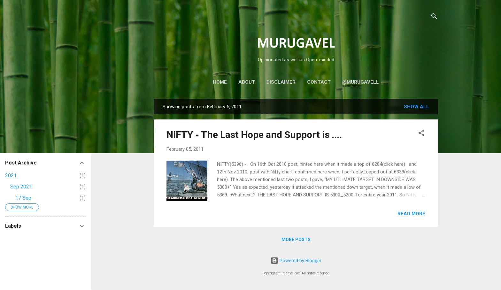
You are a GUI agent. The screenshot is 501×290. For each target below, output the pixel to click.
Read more (411, 214)
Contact (319, 82)
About (246, 82)
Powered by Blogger (296, 260)
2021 (11, 175)
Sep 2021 (21, 187)
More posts (296, 239)
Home (220, 82)
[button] (421, 134)
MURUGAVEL (296, 44)
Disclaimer (281, 82)
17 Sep (23, 198)
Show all (416, 107)
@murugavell (360, 82)
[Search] (434, 17)
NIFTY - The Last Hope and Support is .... (254, 134)
